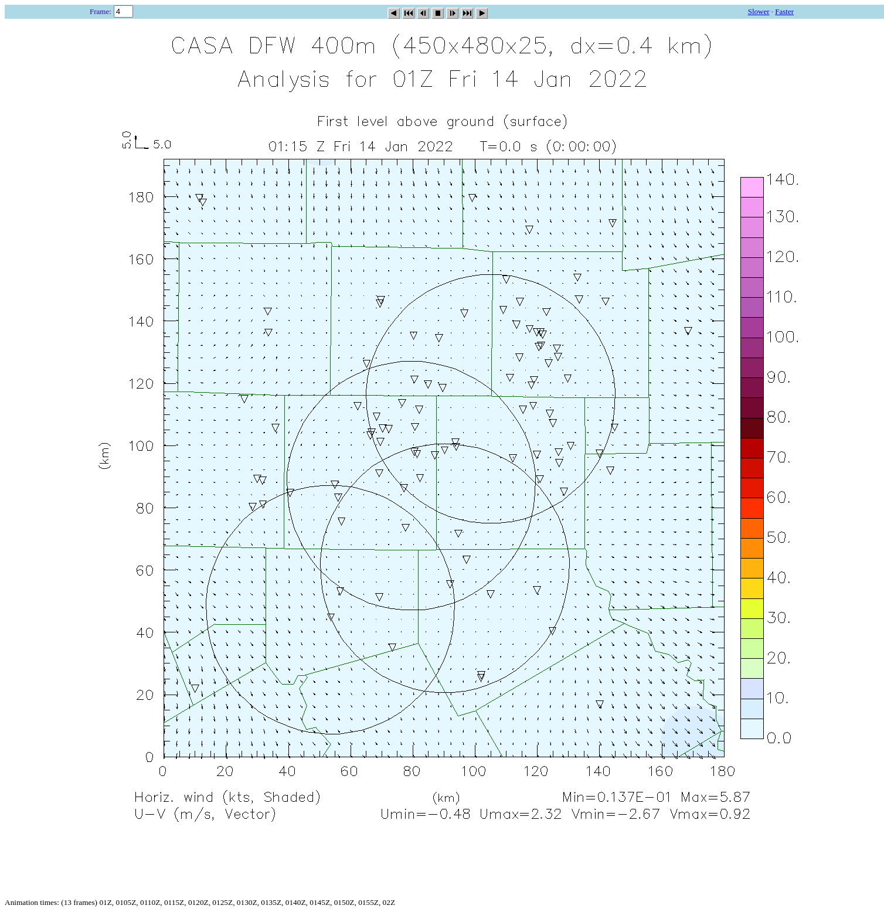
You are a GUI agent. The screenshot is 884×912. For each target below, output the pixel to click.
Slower (759, 11)
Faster (784, 11)
